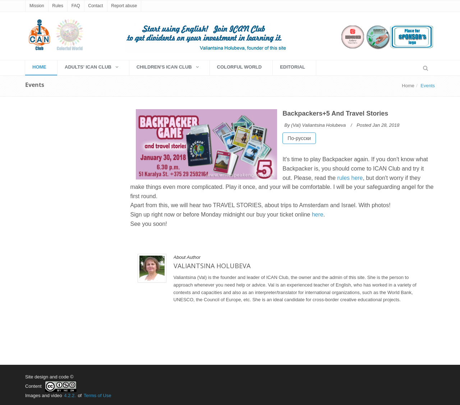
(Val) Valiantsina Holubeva (318, 125)
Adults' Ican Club (91, 67)
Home (408, 85)
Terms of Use (97, 395)
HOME (39, 67)
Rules (57, 5)
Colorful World (239, 67)
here (317, 214)
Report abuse (124, 5)
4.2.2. (70, 395)
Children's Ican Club (168, 67)
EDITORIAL (292, 67)
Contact (95, 5)
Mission (36, 5)
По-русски (299, 138)
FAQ (76, 5)
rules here (350, 178)
